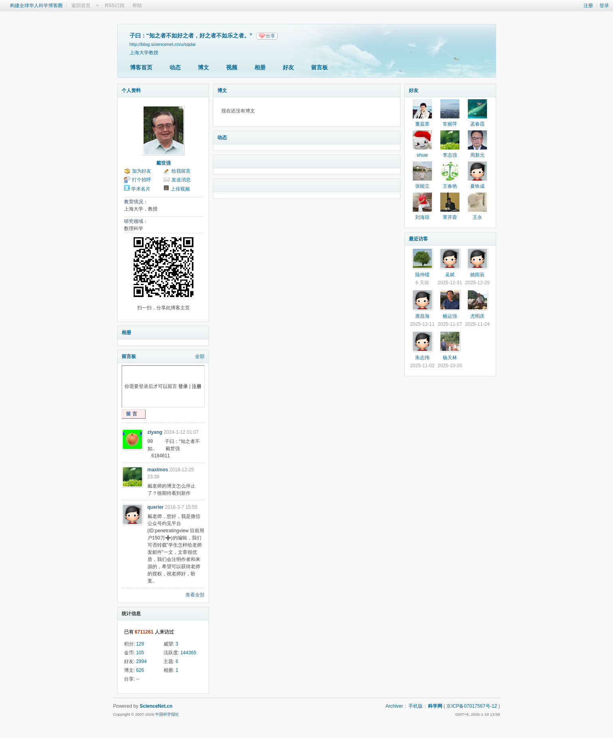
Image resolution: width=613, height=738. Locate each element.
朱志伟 (422, 357)
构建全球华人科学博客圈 (36, 5)
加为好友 (141, 171)
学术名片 (140, 189)
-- (137, 679)
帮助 (137, 5)
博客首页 (141, 67)
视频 (231, 67)
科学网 (435, 706)
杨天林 (450, 357)
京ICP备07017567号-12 (471, 706)
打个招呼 (141, 180)
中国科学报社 (167, 714)
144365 (188, 652)
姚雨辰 (477, 274)
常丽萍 (450, 124)
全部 (200, 356)
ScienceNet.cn (156, 706)
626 (140, 670)
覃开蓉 (450, 217)
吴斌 (450, 274)
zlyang (155, 432)
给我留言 (181, 171)
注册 (588, 5)
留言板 (319, 67)
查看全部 (195, 595)
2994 (141, 661)
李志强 (450, 155)
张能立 (422, 186)
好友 (288, 67)
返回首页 (81, 5)
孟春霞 (477, 124)
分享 (270, 36)
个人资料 (131, 90)
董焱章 (422, 124)
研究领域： (136, 221)
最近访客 (418, 239)
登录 (604, 5)
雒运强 (450, 316)
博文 (203, 67)
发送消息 (181, 180)
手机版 (415, 706)
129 (140, 644)
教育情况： (136, 202)
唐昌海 (422, 316)
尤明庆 (477, 316)
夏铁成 (477, 186)
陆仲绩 (422, 274)
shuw (422, 155)
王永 (477, 217)
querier (156, 507)
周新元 (477, 155)
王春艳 (450, 186)
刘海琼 (422, 217)
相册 (260, 67)
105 (140, 652)
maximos (158, 469)
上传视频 (180, 189)
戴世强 (163, 163)
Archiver (394, 706)
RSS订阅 (114, 5)
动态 (175, 67)
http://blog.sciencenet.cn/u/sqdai (163, 44)
